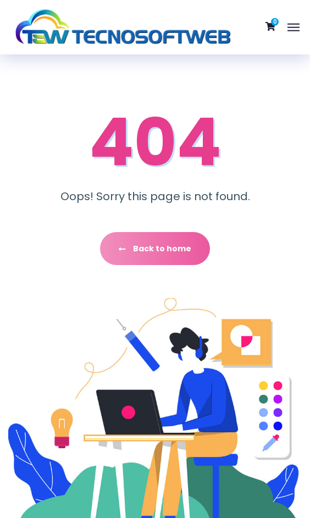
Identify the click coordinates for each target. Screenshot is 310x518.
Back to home (155, 248)
